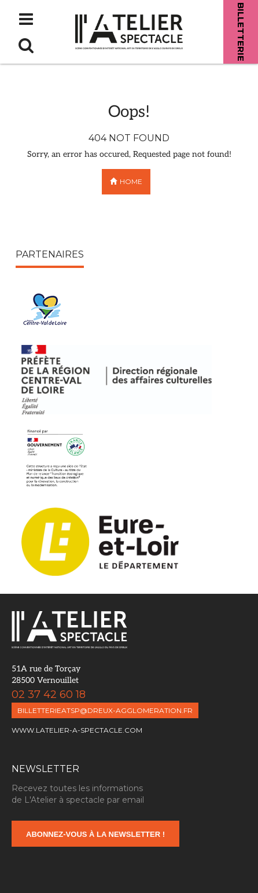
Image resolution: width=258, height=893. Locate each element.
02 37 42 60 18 (35, 694)
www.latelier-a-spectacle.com (77, 730)
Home (126, 181)
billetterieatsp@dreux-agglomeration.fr (105, 710)
